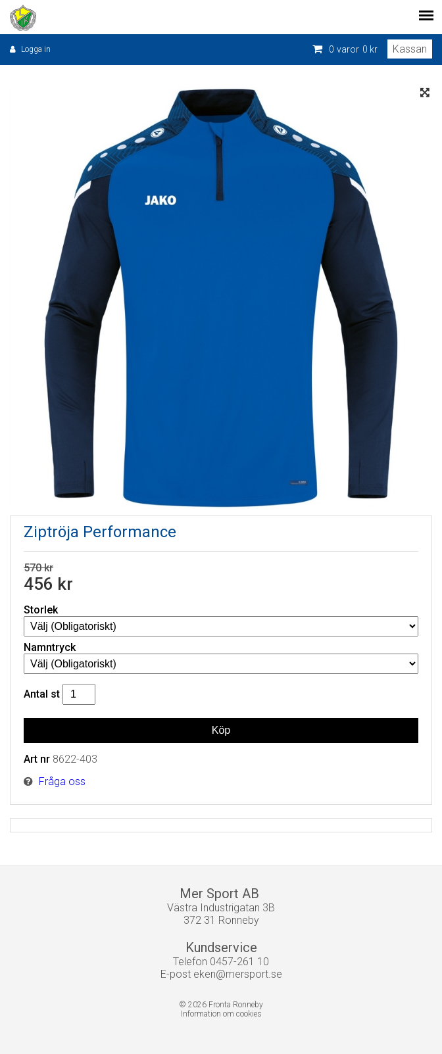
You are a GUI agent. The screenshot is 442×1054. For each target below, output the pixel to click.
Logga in (36, 49)
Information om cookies (221, 1013)
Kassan (410, 49)
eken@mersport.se (237, 974)
